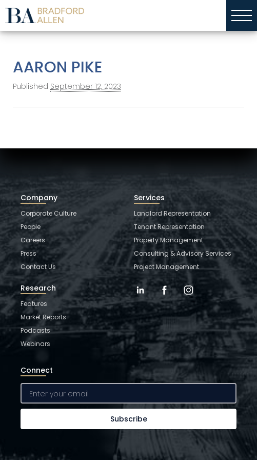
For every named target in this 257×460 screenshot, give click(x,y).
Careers (33, 240)
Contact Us (38, 266)
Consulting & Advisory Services (182, 253)
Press (28, 253)
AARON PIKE (57, 67)
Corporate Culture (48, 213)
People (31, 226)
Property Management (168, 240)
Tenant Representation (169, 226)
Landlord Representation (172, 213)
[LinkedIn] (140, 298)
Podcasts (35, 330)
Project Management (166, 266)
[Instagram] (188, 298)
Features (34, 303)
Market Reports (43, 317)
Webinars (35, 343)
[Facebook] (164, 298)
